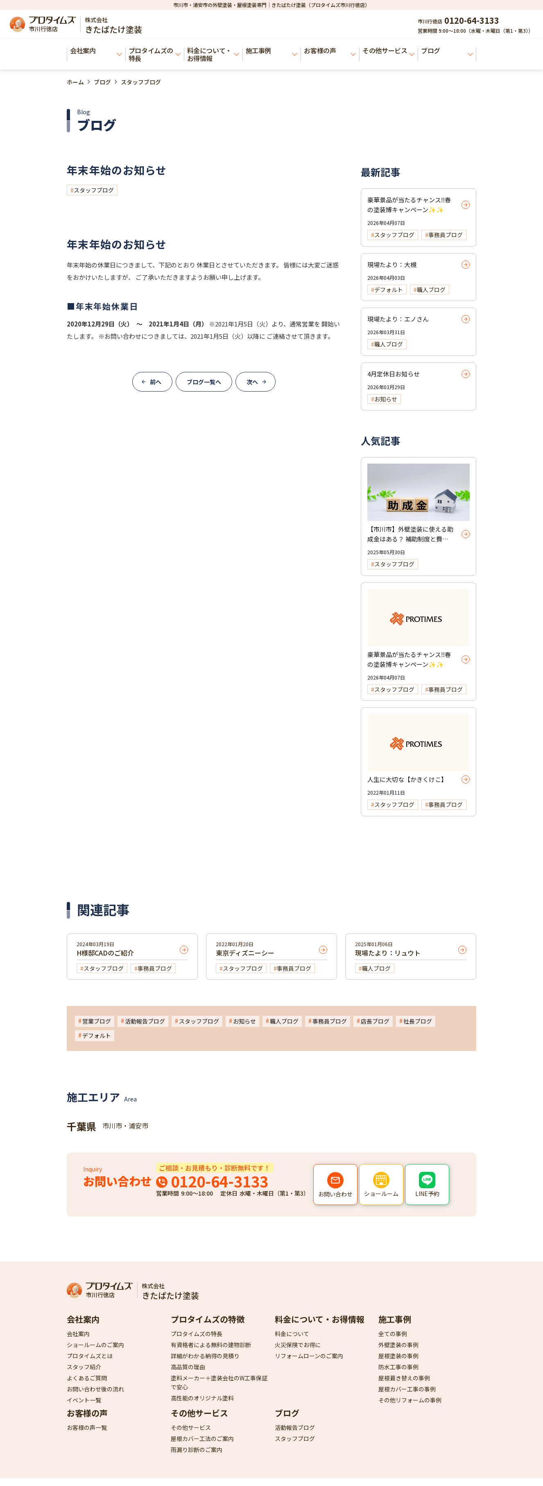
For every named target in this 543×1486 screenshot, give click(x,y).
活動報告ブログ (145, 1021)
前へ (155, 382)
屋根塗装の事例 (398, 1356)
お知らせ (244, 1021)
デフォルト (96, 1035)
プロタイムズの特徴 (207, 1319)
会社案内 (96, 50)
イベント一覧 (84, 1400)
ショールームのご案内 (95, 1345)
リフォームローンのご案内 (309, 1356)
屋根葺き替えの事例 (404, 1378)
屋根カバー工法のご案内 (202, 1438)
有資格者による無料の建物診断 (211, 1345)
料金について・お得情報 (213, 54)
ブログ (447, 50)
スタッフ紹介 (84, 1367)
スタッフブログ (94, 190)
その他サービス (388, 50)
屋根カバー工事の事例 (407, 1389)
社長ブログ (417, 1021)
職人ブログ (284, 1021)
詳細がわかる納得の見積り (205, 1356)
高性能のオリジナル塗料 (202, 1398)
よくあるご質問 (87, 1378)
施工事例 (272, 50)
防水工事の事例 (398, 1367)
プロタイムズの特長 (155, 54)
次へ (252, 382)
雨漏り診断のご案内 (196, 1449)
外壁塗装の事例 (398, 1345)
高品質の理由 (188, 1367)
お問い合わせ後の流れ (95, 1389)
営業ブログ (96, 1021)
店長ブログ (375, 1021)
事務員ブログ (329, 1021)
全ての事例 (392, 1334)
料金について (292, 1334)
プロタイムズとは (90, 1356)
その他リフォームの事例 (409, 1400)
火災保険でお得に (298, 1345)
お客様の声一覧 (87, 1427)
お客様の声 (330, 50)
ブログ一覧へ (204, 382)
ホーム (75, 82)
